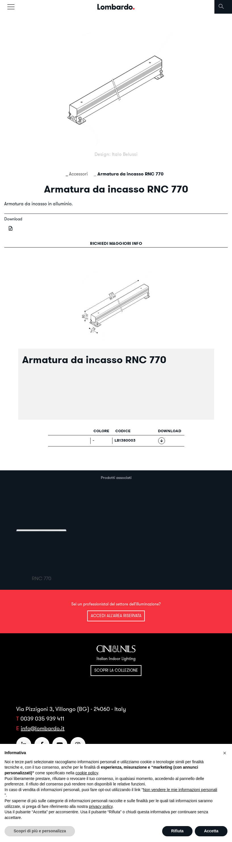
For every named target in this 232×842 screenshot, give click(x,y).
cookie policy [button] (87, 773)
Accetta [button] (211, 831)
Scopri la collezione (116, 670)
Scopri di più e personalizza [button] (40, 831)
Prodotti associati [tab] (116, 477)
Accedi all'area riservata (116, 615)
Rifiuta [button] (177, 831)
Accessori (78, 174)
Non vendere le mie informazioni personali (180, 789)
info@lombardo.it (42, 728)
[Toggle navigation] (11, 7)
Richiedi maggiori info (116, 243)
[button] (224, 753)
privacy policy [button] (100, 806)
